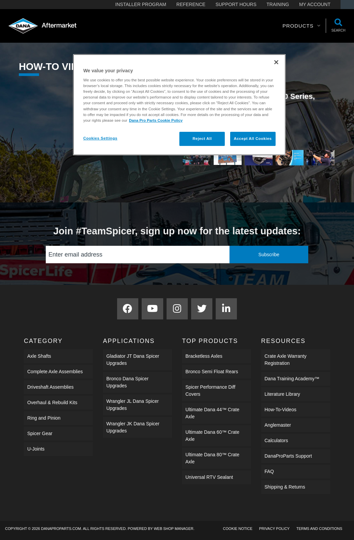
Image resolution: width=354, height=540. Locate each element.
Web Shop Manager (173, 529)
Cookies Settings (100, 138)
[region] (179, 104)
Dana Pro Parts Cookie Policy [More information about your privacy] (155, 120)
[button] (301, 26)
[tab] (197, 158)
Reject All (202, 139)
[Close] (276, 62)
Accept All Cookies (253, 139)
